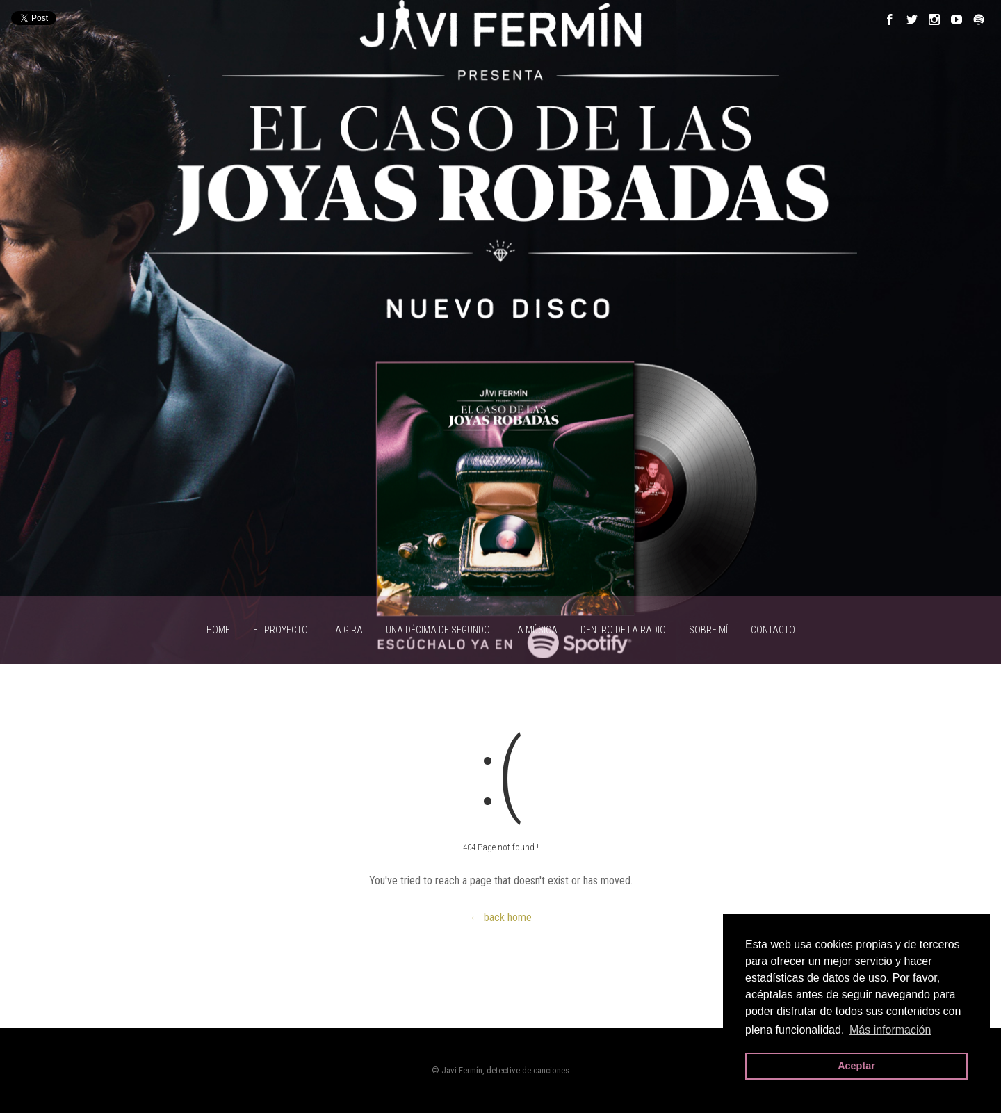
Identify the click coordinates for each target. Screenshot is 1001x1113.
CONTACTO (773, 629)
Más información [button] (890, 1030)
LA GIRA (347, 629)
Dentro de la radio (623, 629)
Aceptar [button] (856, 1065)
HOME (218, 629)
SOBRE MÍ (708, 629)
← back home (501, 917)
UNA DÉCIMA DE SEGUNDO (438, 629)
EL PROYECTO (280, 629)
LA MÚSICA (535, 629)
